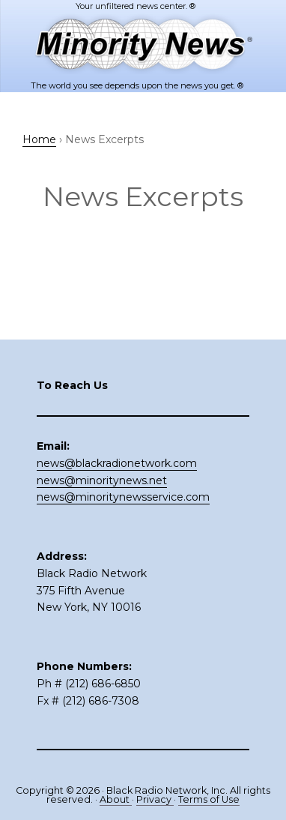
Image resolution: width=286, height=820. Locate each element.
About (116, 799)
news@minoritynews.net (102, 480)
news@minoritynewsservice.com (123, 497)
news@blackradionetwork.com (117, 463)
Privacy (155, 799)
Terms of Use (209, 799)
